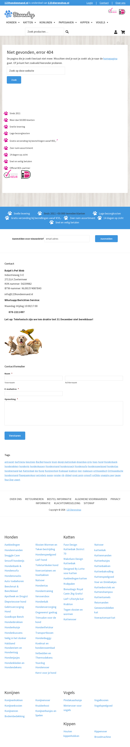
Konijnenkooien (13, 704)
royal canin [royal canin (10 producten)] (77, 474)
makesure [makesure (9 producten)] (88, 469)
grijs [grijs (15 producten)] (89, 460)
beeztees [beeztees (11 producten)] (30, 460)
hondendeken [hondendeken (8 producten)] (12, 465)
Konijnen (47, 22)
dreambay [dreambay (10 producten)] (81, 460)
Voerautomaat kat (104, 616)
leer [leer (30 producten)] (80, 469)
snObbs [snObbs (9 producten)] (96, 474)
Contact (104, 3)
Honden (13, 22)
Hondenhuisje (12, 626)
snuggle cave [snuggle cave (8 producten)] (107, 474)
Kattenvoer (69, 618)
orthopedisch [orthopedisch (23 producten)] (100, 469)
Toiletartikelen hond (46, 564)
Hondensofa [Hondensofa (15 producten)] (81, 465)
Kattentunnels (102, 596)
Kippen (86, 22)
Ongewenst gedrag (46, 611)
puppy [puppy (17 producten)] (50, 474)
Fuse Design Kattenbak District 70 (73, 548)
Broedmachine (102, 735)
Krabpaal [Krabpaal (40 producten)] (63, 469)
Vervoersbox (42, 595)
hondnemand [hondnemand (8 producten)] (11, 469)
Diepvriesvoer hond (15, 600)
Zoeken (67, 32)
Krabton (68, 603)
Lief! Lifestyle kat (73, 598)
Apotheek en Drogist (16, 595)
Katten (29, 22)
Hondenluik (41, 600)
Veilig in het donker (15, 637)
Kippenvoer (100, 730)
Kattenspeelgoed (104, 575)
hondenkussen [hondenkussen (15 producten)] (37, 465)
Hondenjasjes (12, 656)
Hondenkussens (14, 631)
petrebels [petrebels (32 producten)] (41, 474)
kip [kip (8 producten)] (36, 469)
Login (89, 3)
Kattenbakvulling (104, 570)
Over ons (120, 3)
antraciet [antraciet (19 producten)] (9, 460)
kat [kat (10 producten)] (20, 469)
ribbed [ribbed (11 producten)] (68, 474)
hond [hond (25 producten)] (100, 460)
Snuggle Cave (12, 554)
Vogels (102, 22)
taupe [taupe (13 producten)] (118, 474)
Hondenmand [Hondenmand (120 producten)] (53, 465)
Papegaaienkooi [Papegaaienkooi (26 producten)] (27, 474)
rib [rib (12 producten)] (62, 474)
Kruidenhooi (42, 704)
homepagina (110, 58)
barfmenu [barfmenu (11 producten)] (20, 460)
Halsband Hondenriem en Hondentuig (13, 647)
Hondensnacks (13, 574)
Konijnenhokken (14, 699)
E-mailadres (12, 389)
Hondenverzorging (45, 606)
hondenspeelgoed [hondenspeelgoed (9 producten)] (97, 465)
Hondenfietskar (44, 626)
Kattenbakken (102, 565)
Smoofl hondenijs (14, 559)
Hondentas (41, 584)
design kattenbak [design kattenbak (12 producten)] (67, 460)
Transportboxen (44, 631)
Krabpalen (69, 582)
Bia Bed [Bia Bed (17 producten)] (40, 460)
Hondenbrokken (14, 621)
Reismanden (101, 601)
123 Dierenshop (74, 508)
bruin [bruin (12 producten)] (54, 460)
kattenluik (100, 549)
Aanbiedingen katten (75, 577)
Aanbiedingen (12, 543)
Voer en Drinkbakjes (105, 581)
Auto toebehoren (14, 580)
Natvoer (40, 579)
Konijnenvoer (42, 699)
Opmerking (11, 399)
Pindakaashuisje (72, 699)
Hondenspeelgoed (45, 553)
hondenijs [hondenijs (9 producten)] (24, 465)
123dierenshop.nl (58, 3)
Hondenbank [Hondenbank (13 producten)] (110, 460)
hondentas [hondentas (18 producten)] (112, 465)
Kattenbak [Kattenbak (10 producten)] (28, 469)
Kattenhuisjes (102, 559)
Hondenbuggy (43, 637)
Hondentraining (44, 589)
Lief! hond (41, 558)
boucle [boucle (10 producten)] (47, 460)
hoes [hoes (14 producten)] (95, 460)
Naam (8, 373)
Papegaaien (68, 22)
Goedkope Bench (14, 615)
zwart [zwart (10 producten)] (17, 478)
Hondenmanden (14, 549)
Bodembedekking (15, 715)
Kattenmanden (102, 554)
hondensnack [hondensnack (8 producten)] (67, 465)
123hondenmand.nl (16, 3)
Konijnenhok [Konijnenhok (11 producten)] (51, 469)
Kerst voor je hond (45, 671)
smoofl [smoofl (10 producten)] (88, 474)
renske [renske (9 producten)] (57, 474)
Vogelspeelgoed (103, 704)
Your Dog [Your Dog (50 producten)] (9, 478)
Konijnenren (11, 710)
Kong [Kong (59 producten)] (41, 469)
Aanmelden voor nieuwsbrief (28, 238)
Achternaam (71, 382)
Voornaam (10, 382)
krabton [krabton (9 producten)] (73, 469)
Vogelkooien (101, 699)
